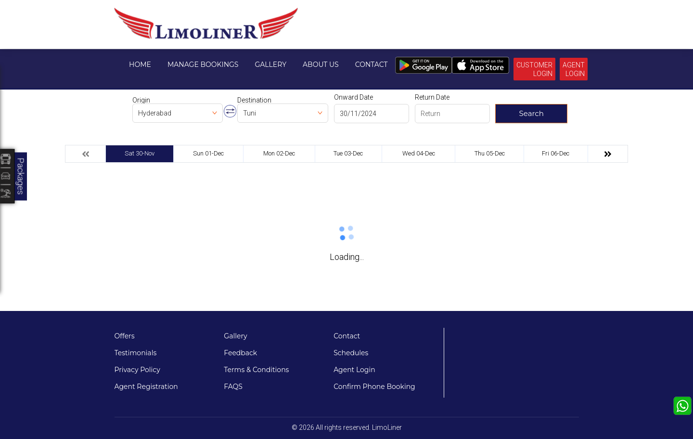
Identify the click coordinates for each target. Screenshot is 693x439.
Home (140, 64)
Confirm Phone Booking (374, 386)
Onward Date (353, 97)
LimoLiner (387, 427)
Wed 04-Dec (418, 153)
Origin (141, 100)
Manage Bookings (203, 64)
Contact (371, 64)
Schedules (351, 353)
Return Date (432, 97)
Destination (254, 100)
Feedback (240, 353)
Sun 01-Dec (208, 153)
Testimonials (136, 353)
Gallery (270, 64)
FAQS (233, 386)
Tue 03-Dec (348, 153)
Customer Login (534, 69)
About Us (321, 64)
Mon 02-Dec (279, 153)
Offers (125, 336)
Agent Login (574, 69)
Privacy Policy (137, 369)
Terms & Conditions (256, 369)
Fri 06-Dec (555, 153)
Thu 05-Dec (490, 153)
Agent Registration (146, 386)
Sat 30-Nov (139, 153)
